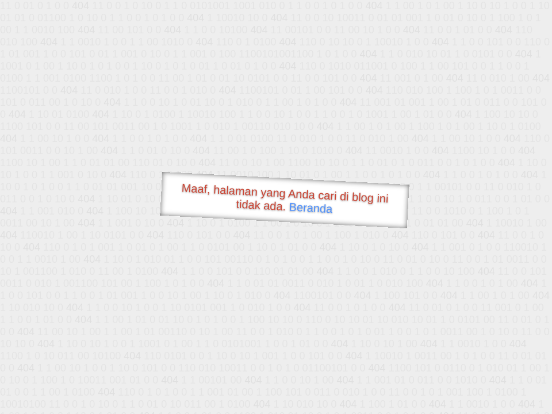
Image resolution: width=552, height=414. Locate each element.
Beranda (311, 207)
